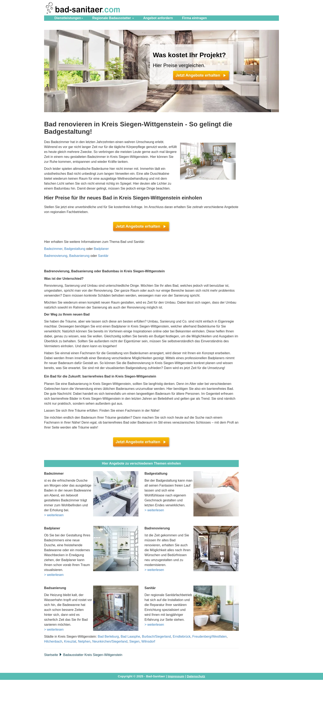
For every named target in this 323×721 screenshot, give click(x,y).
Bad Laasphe (130, 636)
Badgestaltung (74, 248)
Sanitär (103, 255)
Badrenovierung (55, 255)
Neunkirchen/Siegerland (110, 641)
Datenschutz (196, 676)
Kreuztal (70, 641)
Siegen (134, 641)
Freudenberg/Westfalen (209, 636)
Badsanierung (79, 255)
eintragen (194, 18)
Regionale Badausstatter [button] (113, 18)
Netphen (84, 641)
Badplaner (101, 248)
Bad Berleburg (108, 636)
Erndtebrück (181, 636)
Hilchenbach (53, 641)
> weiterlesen (54, 515)
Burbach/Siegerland (156, 636)
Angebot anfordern (158, 18)
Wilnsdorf (148, 641)
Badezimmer (53, 248)
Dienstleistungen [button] (68, 18)
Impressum (176, 676)
